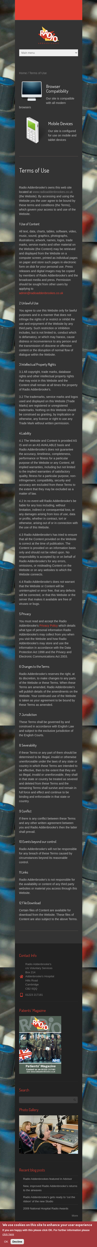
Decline (17, 1242)
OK (6, 1242)
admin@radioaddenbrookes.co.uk (41, 293)
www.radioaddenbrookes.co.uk (53, 192)
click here (8, 1234)
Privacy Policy (48, 625)
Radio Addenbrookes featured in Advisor (47, 1178)
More (75, 1215)
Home (23, 73)
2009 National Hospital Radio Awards (45, 1208)
